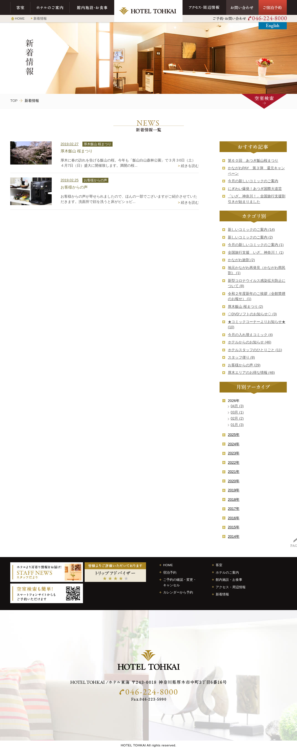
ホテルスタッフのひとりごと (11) (255, 350)
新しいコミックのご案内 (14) (251, 229)
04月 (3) (237, 406)
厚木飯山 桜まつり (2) (245, 306)
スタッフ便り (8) (241, 357)
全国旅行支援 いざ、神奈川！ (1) (256, 252)
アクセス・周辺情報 (204, 7)
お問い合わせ (242, 7)
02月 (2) (237, 418)
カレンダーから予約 (178, 592)
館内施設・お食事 (92, 7)
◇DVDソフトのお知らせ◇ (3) (252, 314)
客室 (20, 7)
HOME (20, 18)
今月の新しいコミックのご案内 (253, 181)
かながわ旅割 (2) (241, 260)
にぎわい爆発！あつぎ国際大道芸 (255, 189)
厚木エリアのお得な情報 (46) (251, 372)
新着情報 (40, 18)
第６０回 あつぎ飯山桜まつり (253, 160)
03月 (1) (237, 412)
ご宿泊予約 (273, 7)
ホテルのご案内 (50, 7)
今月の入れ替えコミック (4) (250, 335)
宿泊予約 (169, 572)
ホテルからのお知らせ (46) (249, 342)
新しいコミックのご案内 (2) (250, 237)
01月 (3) (237, 425)
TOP (14, 101)
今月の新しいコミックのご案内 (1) (256, 245)
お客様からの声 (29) (244, 365)
